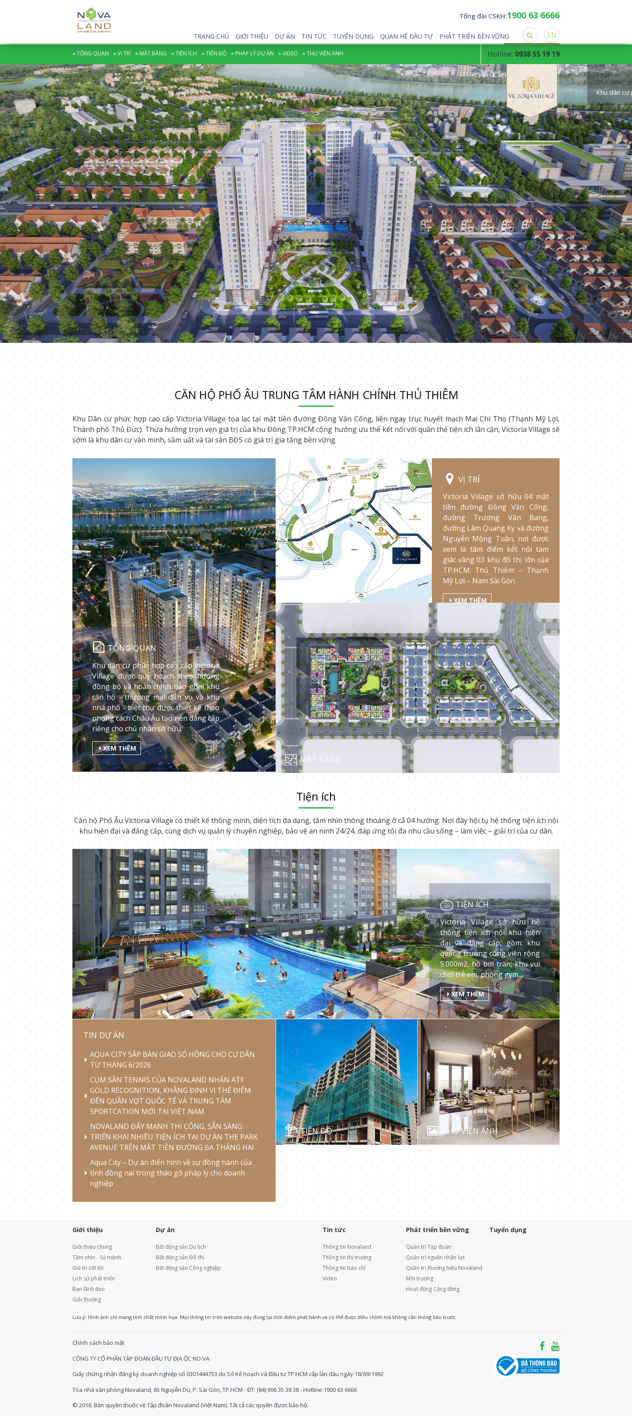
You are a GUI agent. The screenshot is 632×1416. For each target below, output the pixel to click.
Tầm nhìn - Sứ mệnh (96, 1257)
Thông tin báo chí (344, 1268)
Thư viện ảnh (325, 53)
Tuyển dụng (353, 36)
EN (552, 35)
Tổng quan (93, 53)
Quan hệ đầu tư (406, 36)
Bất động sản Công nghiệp (188, 1268)
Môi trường (419, 1278)
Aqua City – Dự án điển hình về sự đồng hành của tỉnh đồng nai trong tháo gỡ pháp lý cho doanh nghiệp (171, 1172)
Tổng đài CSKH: (509, 15)
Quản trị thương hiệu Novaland (441, 1268)
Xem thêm (117, 748)
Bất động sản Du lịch (181, 1247)
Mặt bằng (153, 53)
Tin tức (314, 36)
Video (290, 53)
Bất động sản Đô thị (180, 1257)
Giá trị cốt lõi (88, 1268)
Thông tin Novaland (347, 1247)
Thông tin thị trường (347, 1257)
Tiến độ (216, 53)
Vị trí (124, 53)
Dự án (285, 36)
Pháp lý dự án (254, 53)
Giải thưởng (86, 1299)
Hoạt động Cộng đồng (433, 1289)
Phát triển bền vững (474, 36)
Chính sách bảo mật (98, 1343)
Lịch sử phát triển (93, 1278)
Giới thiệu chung (92, 1247)
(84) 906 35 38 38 (278, 1389)
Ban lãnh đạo (88, 1289)
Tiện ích (186, 53)
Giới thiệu (252, 36)
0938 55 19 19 (537, 54)
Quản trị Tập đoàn (428, 1247)
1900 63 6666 (340, 1389)
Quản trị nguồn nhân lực (435, 1257)
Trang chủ (211, 36)
